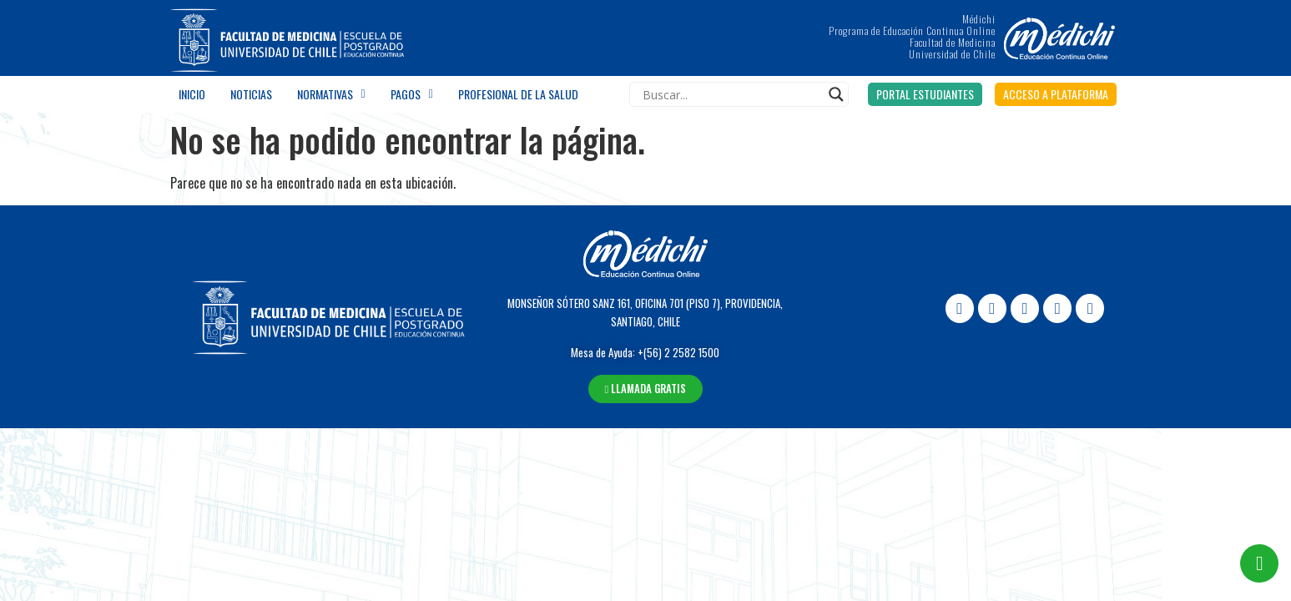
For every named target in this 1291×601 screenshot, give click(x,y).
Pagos (412, 94)
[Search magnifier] (836, 94)
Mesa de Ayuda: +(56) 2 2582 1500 (645, 352)
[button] (925, 94)
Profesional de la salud (518, 94)
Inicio (192, 94)
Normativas (331, 94)
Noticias (251, 94)
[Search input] (732, 94)
